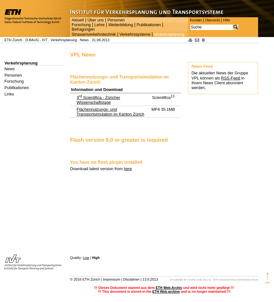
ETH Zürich (13, 40)
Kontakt (196, 20)
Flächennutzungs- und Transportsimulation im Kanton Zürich (110, 112)
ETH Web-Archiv (168, 288)
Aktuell (78, 20)
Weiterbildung (120, 25)
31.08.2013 (100, 40)
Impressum (111, 279)
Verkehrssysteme (134, 34)
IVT (44, 40)
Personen (116, 20)
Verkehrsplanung (169, 34)
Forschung (81, 25)
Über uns (95, 20)
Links (9, 94)
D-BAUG (32, 40)
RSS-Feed (230, 78)
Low (86, 258)
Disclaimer (131, 279)
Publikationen (149, 25)
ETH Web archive (166, 291)
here (128, 168)
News (84, 40)
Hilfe (226, 20)
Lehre (99, 25)
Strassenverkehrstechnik (94, 34)
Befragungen (83, 29)
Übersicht (212, 20)
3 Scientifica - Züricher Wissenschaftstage (98, 100)
